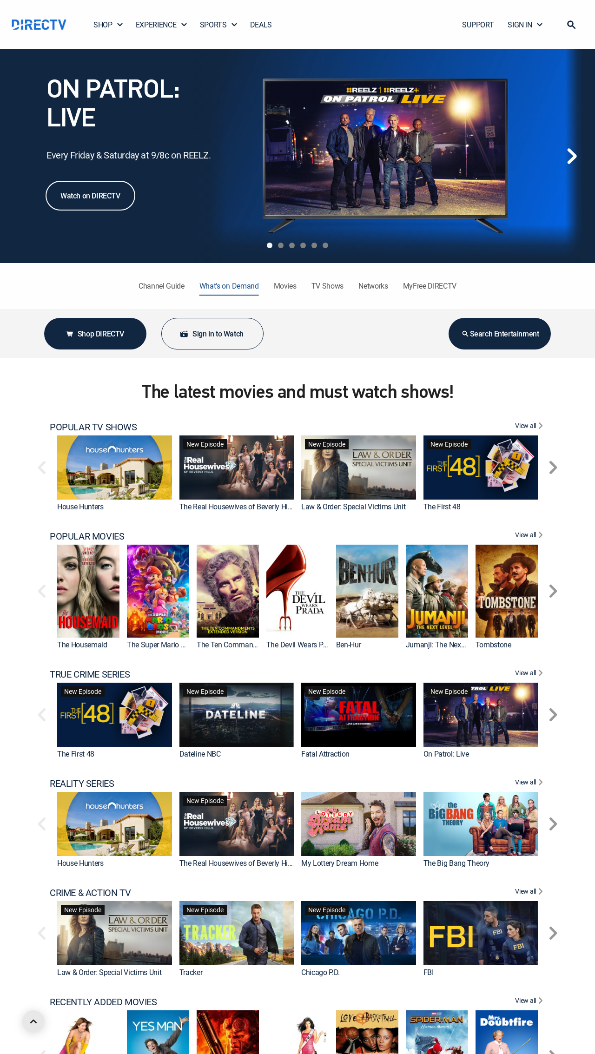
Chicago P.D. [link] (320, 972)
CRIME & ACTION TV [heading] (90, 893)
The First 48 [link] (442, 506)
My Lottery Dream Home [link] (339, 863)
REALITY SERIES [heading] (82, 783)
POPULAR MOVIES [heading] (87, 536)
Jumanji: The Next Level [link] (444, 644)
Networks (373, 286)
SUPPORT (478, 25)
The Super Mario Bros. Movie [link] (172, 644)
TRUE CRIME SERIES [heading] (90, 674)
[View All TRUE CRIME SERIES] (530, 674)
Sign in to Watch (211, 334)
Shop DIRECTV (94, 334)
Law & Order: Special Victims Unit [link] (353, 506)
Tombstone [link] (493, 644)
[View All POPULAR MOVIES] (530, 536)
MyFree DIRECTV (430, 286)
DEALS (261, 25)
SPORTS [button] (219, 25)
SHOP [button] (108, 25)
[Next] (571, 156)
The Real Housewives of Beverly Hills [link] (237, 506)
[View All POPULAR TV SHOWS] (530, 427)
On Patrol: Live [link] (446, 754)
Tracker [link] (191, 972)
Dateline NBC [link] (200, 754)
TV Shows (327, 286)
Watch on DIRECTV (90, 196)
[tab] (269, 245)
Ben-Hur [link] (348, 644)
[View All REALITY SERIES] (530, 783)
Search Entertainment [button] (500, 334)
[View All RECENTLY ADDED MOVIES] (530, 1002)
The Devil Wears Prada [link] (301, 644)
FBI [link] (428, 972)
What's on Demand (229, 286)
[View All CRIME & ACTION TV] (530, 893)
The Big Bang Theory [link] (456, 863)
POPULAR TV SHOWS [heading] (93, 427)
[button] (571, 24)
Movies (285, 286)
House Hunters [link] (80, 506)
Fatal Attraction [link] (325, 754)
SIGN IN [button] (525, 25)
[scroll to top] (33, 1021)
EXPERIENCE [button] (162, 25)
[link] (114, 467)
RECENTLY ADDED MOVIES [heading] (103, 1002)
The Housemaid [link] (82, 644)
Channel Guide (162, 286)
